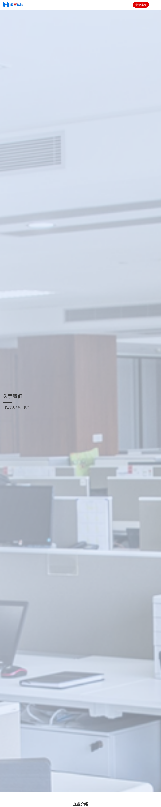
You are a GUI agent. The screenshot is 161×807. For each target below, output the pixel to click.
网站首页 (9, 393)
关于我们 (24, 393)
